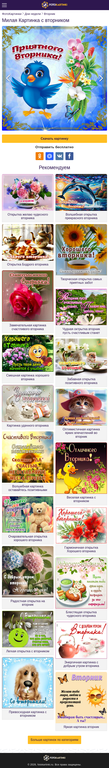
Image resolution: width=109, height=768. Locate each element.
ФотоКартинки (11, 13)
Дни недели (33, 13)
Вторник (49, 13)
